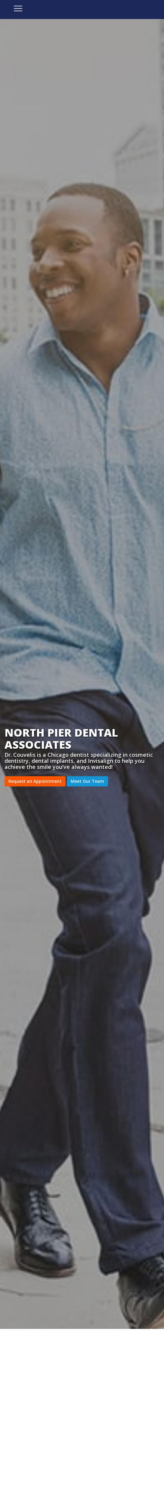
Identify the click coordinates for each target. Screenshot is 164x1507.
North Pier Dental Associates (82, 13)
